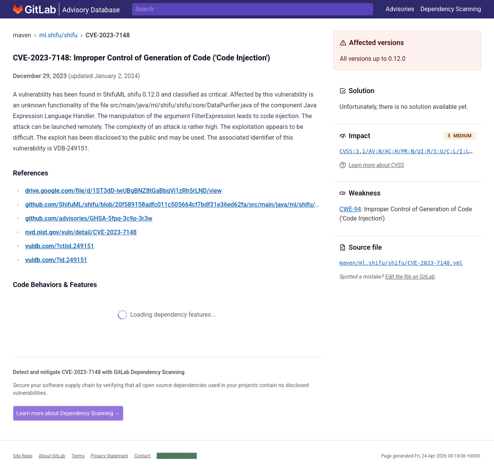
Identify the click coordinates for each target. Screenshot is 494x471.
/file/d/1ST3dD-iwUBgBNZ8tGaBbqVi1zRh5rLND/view (123, 190)
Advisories (399, 9)
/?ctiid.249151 (59, 246)
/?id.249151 (56, 260)
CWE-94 (350, 209)
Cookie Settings (173, 455)
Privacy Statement (109, 455)
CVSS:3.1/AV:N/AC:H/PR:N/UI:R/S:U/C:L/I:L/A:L (411, 151)
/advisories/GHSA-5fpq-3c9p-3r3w (88, 218)
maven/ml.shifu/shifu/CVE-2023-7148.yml (401, 263)
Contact (142, 455)
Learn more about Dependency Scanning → (68, 413)
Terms (78, 455)
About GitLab (52, 455)
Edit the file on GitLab (410, 277)
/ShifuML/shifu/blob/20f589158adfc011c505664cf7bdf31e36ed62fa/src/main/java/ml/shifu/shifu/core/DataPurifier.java (208, 204)
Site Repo (23, 455)
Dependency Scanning (450, 9)
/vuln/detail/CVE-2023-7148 (81, 232)
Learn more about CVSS (376, 165)
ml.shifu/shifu (58, 35)
